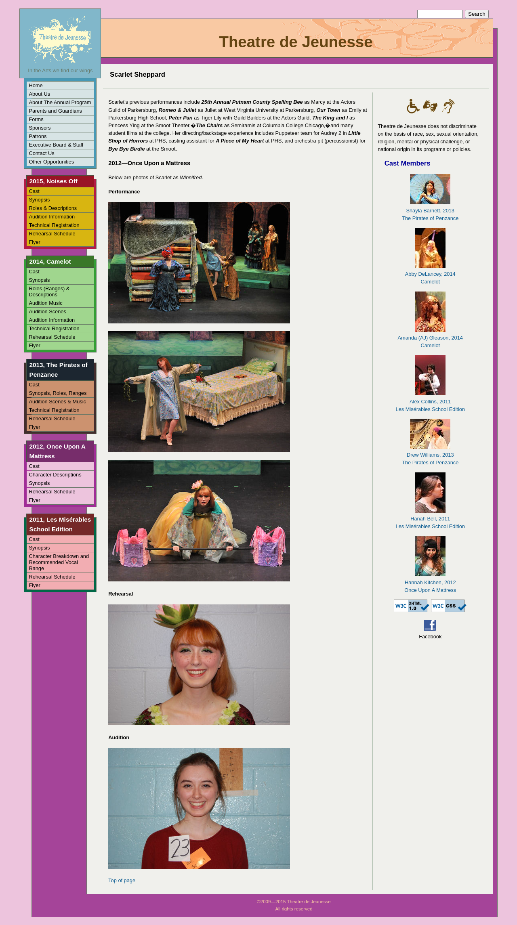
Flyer (34, 242)
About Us (39, 94)
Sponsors (39, 128)
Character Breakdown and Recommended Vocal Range (59, 562)
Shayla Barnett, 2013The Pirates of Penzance (430, 210)
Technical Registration (54, 225)
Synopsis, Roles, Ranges (57, 393)
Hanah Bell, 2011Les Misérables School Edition (430, 518)
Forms (36, 119)
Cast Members (408, 163)
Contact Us (41, 153)
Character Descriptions (55, 475)
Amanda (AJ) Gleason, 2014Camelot (429, 337)
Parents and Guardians (55, 111)
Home (35, 85)
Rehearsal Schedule (52, 234)
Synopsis (39, 200)
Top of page (121, 880)
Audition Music (45, 303)
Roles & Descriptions (53, 208)
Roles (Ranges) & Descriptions (49, 291)
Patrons (37, 136)
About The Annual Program (60, 102)
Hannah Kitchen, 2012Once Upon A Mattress (430, 582)
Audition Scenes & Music (57, 402)
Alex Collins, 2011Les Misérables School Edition (430, 401)
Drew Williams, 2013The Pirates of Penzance (430, 455)
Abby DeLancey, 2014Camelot (430, 274)
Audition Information (52, 217)
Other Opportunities (51, 162)
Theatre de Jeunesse (295, 41)
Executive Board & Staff (56, 145)
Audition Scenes (47, 311)
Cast (34, 191)
